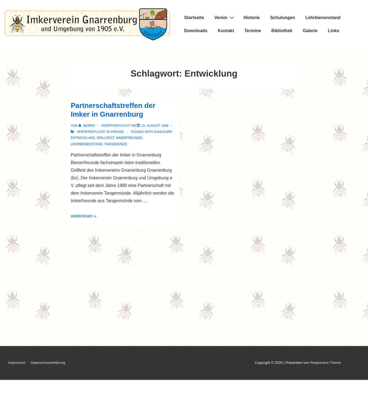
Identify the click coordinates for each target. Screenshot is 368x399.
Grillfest (105, 138)
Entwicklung (83, 138)
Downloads (195, 30)
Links (333, 30)
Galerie (310, 30)
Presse (117, 132)
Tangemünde (115, 144)
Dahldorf (163, 132)
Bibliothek (281, 30)
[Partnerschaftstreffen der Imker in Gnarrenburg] (154, 126)
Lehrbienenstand (322, 17)
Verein (224, 17)
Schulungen (282, 17)
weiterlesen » (83, 216)
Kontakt (226, 30)
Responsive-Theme (325, 363)
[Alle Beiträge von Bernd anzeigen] (87, 126)
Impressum (17, 363)
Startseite (194, 17)
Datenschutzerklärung (48, 363)
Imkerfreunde (129, 138)
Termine (252, 30)
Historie (252, 17)
